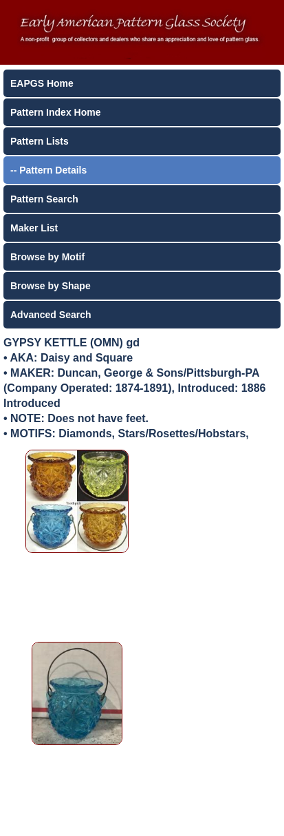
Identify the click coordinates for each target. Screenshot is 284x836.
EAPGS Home (42, 83)
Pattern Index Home (55, 112)
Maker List (34, 227)
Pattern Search (44, 199)
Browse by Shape (50, 285)
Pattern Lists (39, 141)
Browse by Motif (47, 256)
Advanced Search (50, 314)
